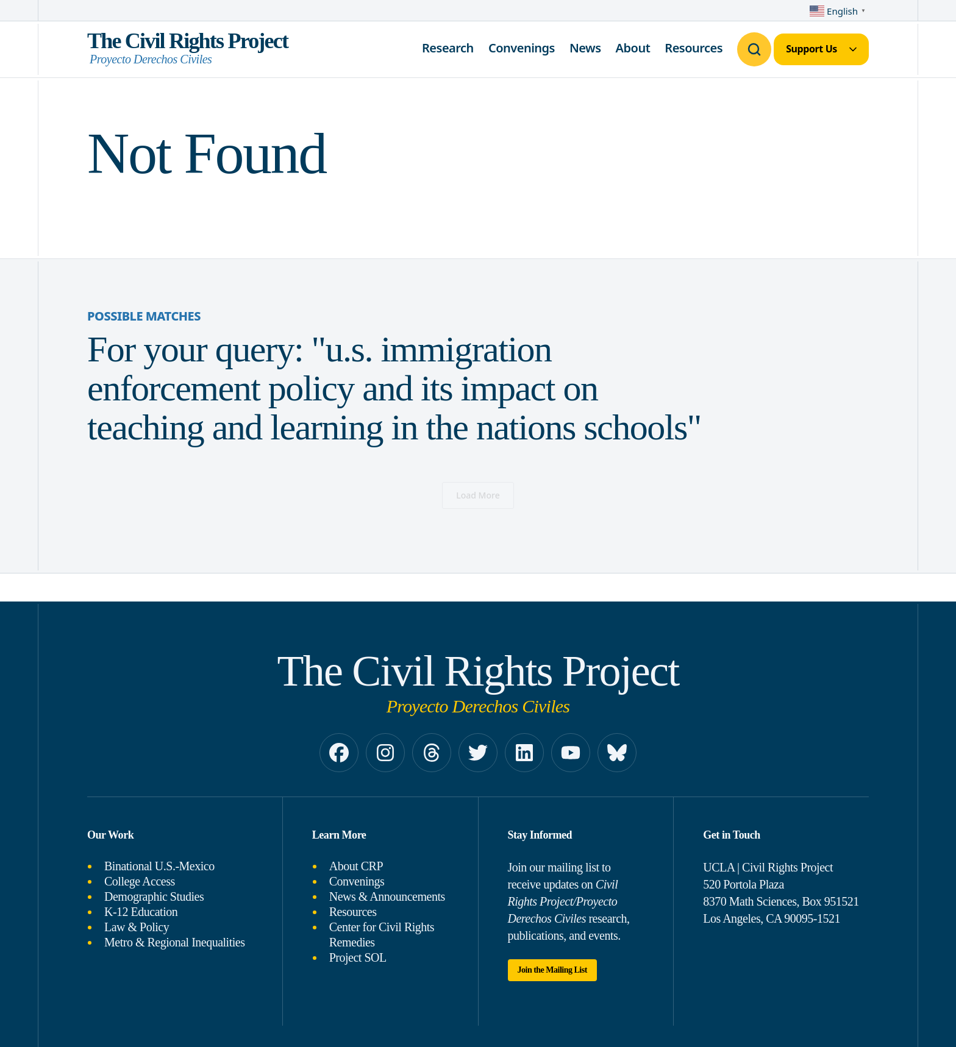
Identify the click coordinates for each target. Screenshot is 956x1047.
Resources (693, 48)
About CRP (356, 866)
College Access (139, 881)
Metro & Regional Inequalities (174, 942)
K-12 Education (140, 911)
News (585, 48)
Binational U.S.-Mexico (159, 866)
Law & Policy (136, 927)
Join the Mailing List (552, 969)
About (633, 48)
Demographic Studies (154, 896)
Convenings (521, 48)
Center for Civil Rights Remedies (381, 934)
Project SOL (358, 957)
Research (448, 48)
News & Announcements (387, 896)
